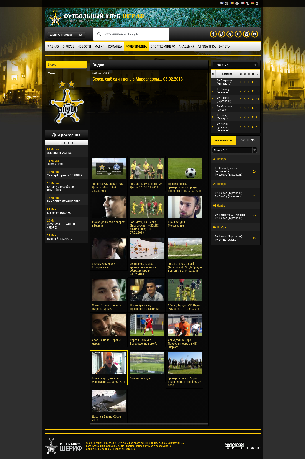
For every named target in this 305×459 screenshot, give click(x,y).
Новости (84, 46)
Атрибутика (207, 46)
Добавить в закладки (61, 34)
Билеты (224, 46)
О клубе (68, 46)
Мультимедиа (136, 46)
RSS (80, 34)
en (224, 3)
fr (245, 3)
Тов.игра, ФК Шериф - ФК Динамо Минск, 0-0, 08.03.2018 (107, 187)
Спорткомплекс (163, 46)
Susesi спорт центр (141, 378)
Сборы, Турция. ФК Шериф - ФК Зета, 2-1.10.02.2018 (184, 307)
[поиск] (130, 34)
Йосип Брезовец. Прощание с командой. (144, 307)
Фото (51, 73)
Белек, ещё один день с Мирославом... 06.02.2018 (108, 380)
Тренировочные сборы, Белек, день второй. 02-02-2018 (185, 382)
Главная (52, 46)
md (234, 3)
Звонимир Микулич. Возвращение (104, 265)
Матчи (99, 46)
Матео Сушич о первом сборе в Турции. (106, 307)
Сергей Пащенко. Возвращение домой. (143, 341)
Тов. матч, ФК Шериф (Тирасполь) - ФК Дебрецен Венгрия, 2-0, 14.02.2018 (185, 267)
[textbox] (233, 64)
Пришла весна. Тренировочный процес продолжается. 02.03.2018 (185, 187)
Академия (186, 46)
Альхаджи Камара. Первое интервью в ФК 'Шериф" (182, 343)
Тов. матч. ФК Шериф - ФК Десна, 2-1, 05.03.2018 (146, 185)
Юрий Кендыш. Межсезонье (177, 223)
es (254, 3)
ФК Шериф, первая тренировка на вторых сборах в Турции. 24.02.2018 (144, 269)
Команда (115, 46)
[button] (255, 64)
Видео (52, 64)
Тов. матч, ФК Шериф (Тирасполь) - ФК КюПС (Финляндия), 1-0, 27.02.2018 (144, 227)
